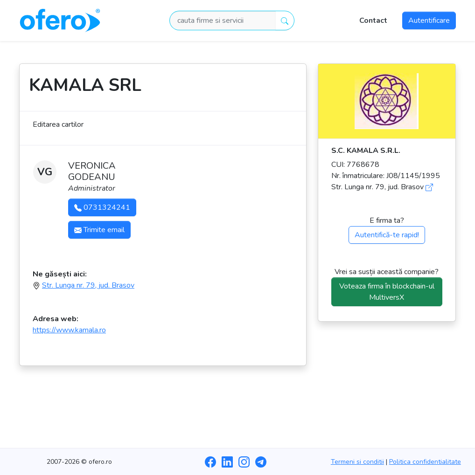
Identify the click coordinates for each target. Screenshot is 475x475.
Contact (373, 20)
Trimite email (99, 230)
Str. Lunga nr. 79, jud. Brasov (88, 285)
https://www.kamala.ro (69, 330)
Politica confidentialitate (425, 461)
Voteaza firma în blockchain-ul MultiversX (386, 292)
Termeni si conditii (357, 461)
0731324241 (102, 207)
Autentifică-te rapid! (387, 235)
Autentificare (429, 20)
